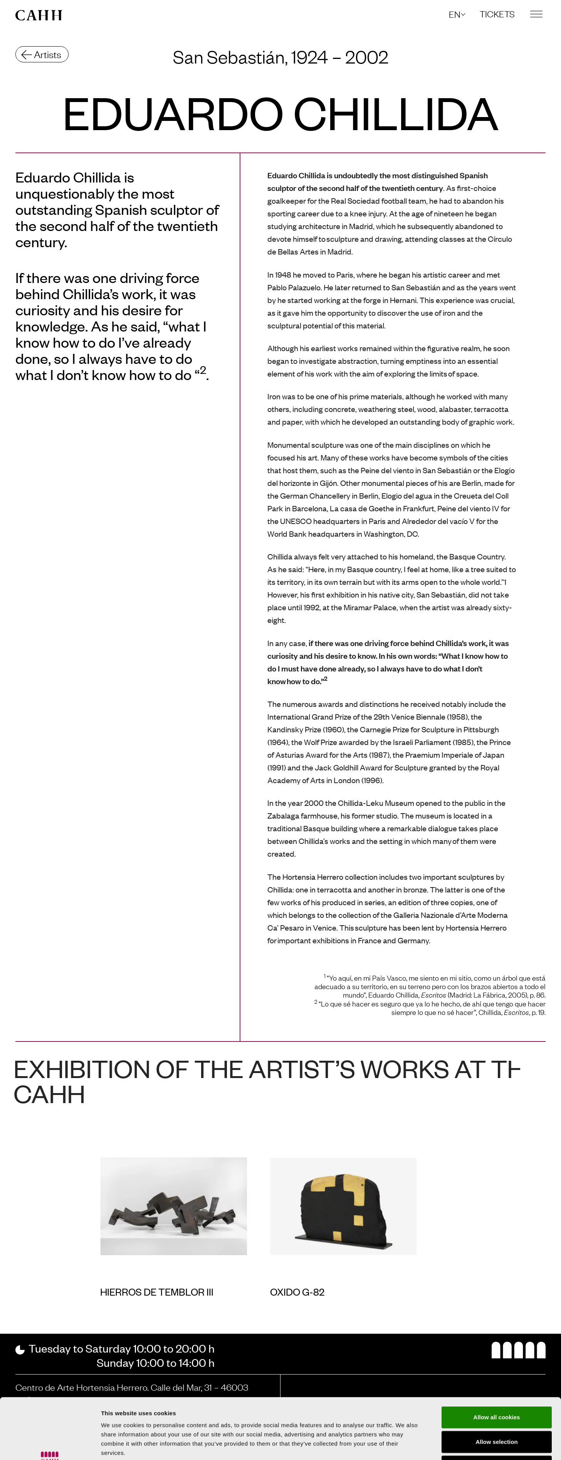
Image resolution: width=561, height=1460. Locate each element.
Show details (404, 1445)
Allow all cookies (497, 1360)
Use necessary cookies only (496, 1409)
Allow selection (496, 1384)
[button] (456, 14)
